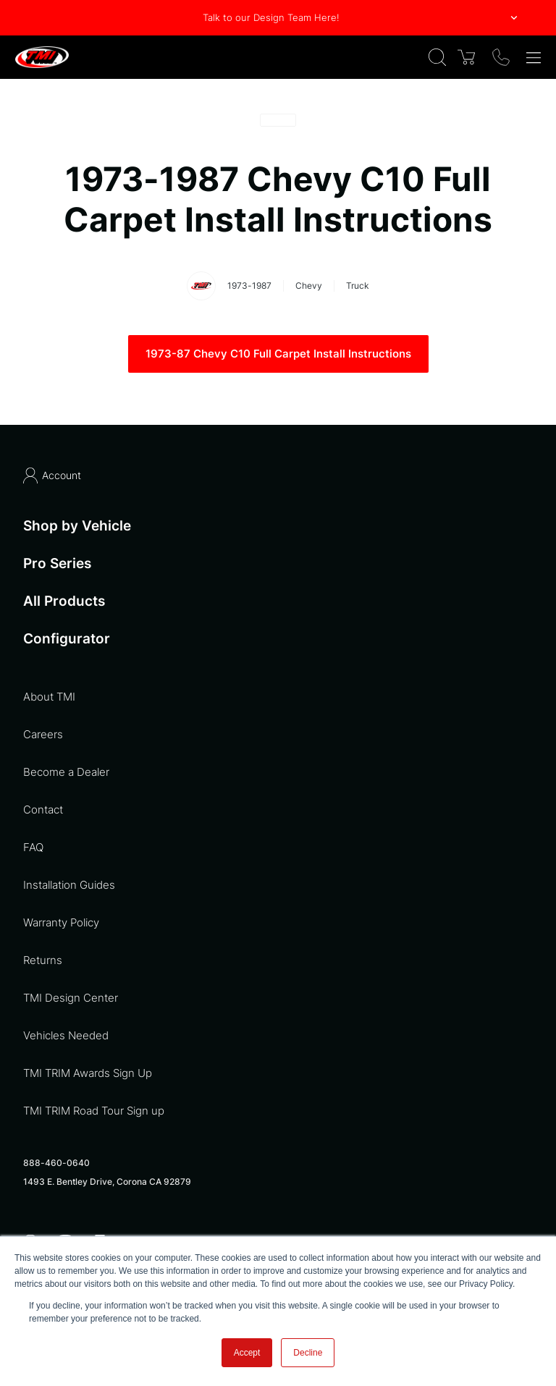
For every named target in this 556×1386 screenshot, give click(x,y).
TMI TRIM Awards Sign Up (87, 1073)
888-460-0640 (56, 1162)
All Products (64, 601)
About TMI (49, 696)
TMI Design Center (70, 998)
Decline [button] (307, 1353)
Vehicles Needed (66, 1035)
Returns (42, 960)
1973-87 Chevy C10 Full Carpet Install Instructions (278, 353)
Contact (43, 809)
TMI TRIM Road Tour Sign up (93, 1110)
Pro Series (57, 563)
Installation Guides (69, 885)
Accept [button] (247, 1353)
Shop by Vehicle (77, 525)
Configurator (66, 639)
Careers (43, 734)
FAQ (33, 847)
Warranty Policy (61, 922)
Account (52, 475)
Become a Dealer (66, 772)
